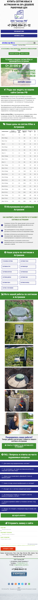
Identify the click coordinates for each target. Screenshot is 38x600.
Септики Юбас (24, 271)
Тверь (7, 554)
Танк (37, 553)
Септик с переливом (8, 288)
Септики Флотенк (7, 271)
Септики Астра (6, 266)
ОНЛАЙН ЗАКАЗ (24, 82)
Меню (34, 42)
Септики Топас (24, 261)
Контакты (29, 554)
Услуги (20, 554)
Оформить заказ (19, 35)
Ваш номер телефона (6, 532)
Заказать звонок (14, 53)
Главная (2, 553)
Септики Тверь (6, 282)
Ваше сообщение (5, 537)
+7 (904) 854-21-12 (19, 25)
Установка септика (8, 261)
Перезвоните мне (19, 31)
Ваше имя (3, 527)
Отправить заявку (8, 548)
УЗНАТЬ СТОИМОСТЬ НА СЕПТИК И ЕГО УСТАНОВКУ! (19, 446)
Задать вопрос (25, 53)
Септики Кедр (24, 266)
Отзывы (25, 554)
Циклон (33, 553)
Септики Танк (24, 277)
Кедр (21, 553)
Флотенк (25, 553)
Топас (14, 553)
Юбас (29, 553)
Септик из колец (25, 282)
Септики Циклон (7, 277)
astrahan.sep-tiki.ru (8, 43)
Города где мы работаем (19, 556)
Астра (18, 553)
